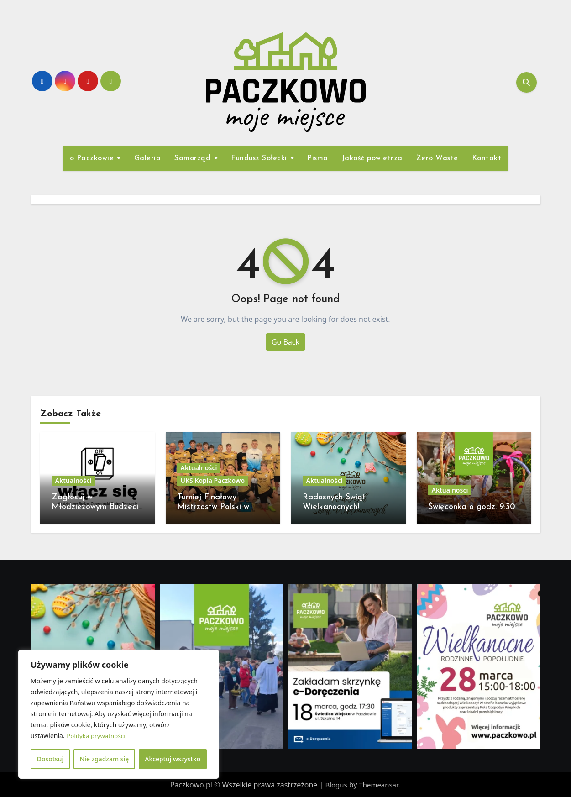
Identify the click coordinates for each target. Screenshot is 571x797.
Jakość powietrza (372, 158)
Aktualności (73, 480)
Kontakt (487, 158)
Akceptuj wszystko (173, 759)
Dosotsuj (50, 759)
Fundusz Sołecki (260, 158)
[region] (118, 714)
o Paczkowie (93, 158)
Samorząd (193, 158)
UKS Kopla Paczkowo (213, 480)
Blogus (335, 785)
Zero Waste (437, 158)
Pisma (317, 158)
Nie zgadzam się (104, 759)
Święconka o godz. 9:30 (471, 507)
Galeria (147, 158)
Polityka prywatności (97, 736)
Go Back (285, 342)
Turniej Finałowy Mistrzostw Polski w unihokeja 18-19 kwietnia (220, 507)
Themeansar (379, 785)
